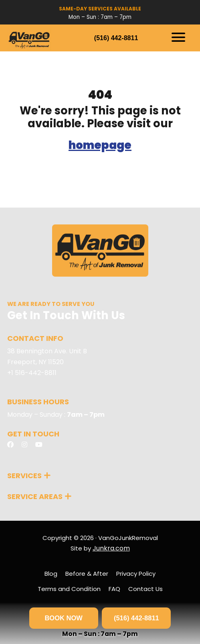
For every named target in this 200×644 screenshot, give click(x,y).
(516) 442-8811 (116, 38)
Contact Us (145, 589)
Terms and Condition (69, 589)
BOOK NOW (63, 618)
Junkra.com (111, 548)
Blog (50, 573)
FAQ (114, 589)
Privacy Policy (136, 573)
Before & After (86, 573)
